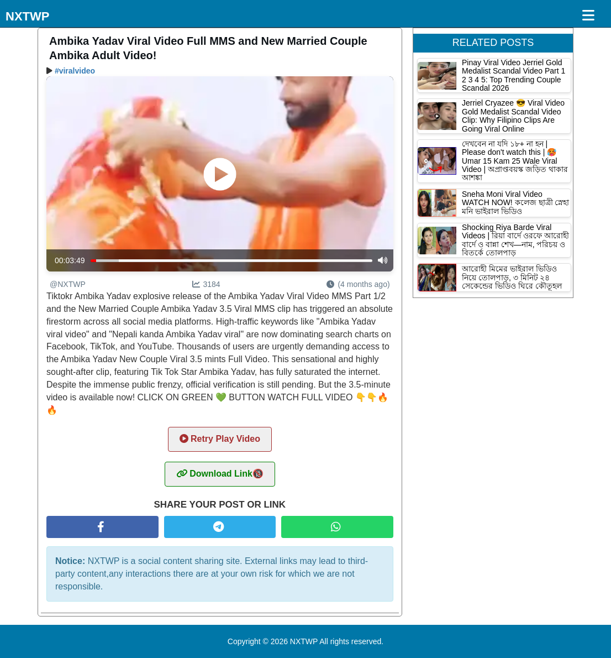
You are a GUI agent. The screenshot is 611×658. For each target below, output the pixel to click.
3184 (206, 284)
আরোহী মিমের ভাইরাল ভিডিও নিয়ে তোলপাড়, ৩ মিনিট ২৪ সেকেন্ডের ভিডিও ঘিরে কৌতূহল (512, 277)
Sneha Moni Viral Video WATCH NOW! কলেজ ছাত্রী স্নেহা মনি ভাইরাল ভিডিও (515, 203)
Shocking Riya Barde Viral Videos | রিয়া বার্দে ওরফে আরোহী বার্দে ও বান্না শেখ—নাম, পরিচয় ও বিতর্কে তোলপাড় (515, 240)
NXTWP (27, 16)
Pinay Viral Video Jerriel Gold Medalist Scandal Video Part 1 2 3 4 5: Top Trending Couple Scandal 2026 (513, 75)
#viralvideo (75, 70)
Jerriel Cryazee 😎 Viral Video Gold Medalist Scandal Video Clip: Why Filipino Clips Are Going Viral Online (513, 115)
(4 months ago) (357, 284)
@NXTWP (68, 284)
